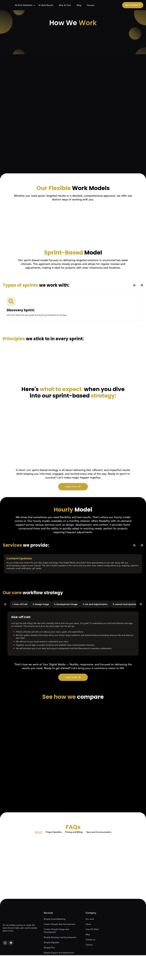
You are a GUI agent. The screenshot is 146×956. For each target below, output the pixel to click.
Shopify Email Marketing (54, 919)
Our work (90, 919)
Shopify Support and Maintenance (59, 953)
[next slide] (141, 285)
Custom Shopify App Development (59, 924)
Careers (85, 5)
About (88, 924)
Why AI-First (59, 5)
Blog (73, 5)
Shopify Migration (51, 943)
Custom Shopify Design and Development (56, 931)
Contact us (90, 940)
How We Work (92, 930)
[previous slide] (134, 285)
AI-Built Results (40, 5)
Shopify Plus (49, 948)
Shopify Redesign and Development (60, 938)
